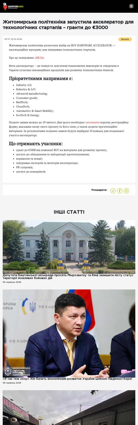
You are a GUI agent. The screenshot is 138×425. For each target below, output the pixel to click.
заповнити (92, 122)
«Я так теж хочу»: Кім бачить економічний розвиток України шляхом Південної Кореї (67, 379)
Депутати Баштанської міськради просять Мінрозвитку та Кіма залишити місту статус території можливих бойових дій (68, 277)
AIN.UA (39, 57)
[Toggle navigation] (131, 6)
